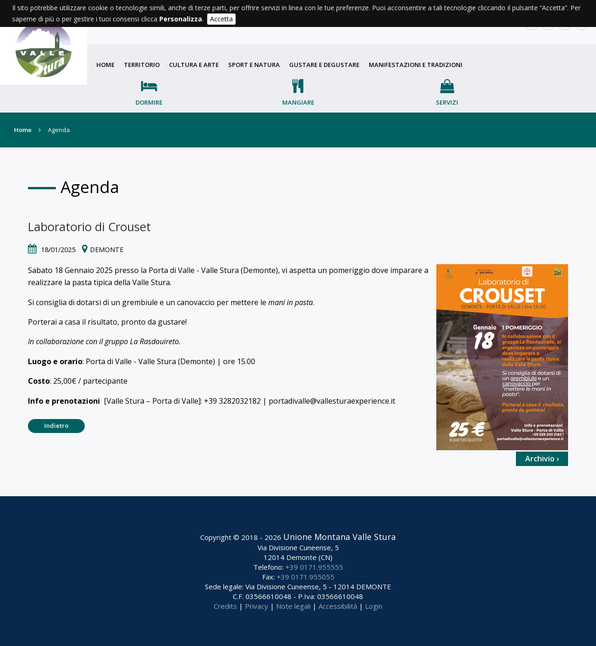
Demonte (106, 249)
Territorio (142, 64)
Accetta (221, 18)
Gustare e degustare (324, 64)
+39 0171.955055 (305, 576)
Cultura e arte (194, 64)
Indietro (56, 425)
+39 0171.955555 (314, 567)
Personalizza (180, 18)
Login (373, 606)
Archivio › (542, 458)
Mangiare (298, 102)
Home (105, 64)
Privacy (256, 606)
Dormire (149, 102)
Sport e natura (254, 64)
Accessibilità (337, 606)
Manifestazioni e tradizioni (415, 64)
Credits (225, 606)
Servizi (447, 102)
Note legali (293, 606)
